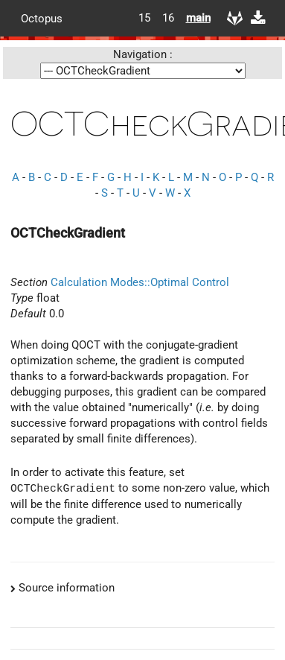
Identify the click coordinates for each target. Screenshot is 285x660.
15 (144, 18)
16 (168, 18)
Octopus (42, 18)
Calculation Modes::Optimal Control (140, 282)
